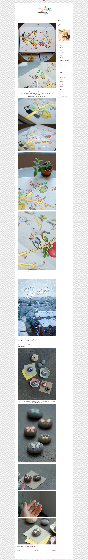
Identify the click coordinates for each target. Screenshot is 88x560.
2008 (60, 89)
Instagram (59, 24)
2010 (60, 86)
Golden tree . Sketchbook (23, 21)
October (61, 67)
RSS (58, 25)
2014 (60, 57)
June (61, 70)
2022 (60, 45)
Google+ (44, 0)
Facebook (59, 20)
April (61, 74)
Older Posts (54, 550)
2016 (60, 54)
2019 (60, 49)
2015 (60, 55)
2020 (60, 47)
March (61, 75)
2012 (60, 82)
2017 (60, 52)
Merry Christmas (21, 277)
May (61, 72)
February (62, 77)
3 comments (32, 546)
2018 (60, 50)
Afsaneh (23, 340)
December (62, 58)
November (62, 65)
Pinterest (59, 21)
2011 (60, 84)
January (61, 79)
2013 (60, 81)
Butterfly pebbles (21, 346)
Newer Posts (19, 550)
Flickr (59, 23)
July (61, 69)
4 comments (32, 340)
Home (36, 550)
